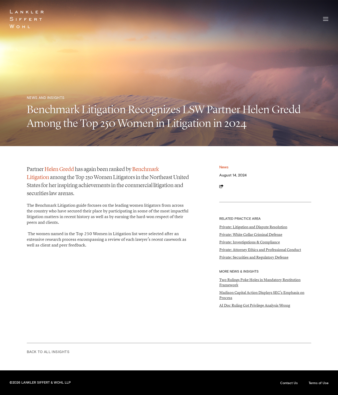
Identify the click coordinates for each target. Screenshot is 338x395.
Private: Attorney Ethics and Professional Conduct (260, 249)
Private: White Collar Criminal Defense (250, 234)
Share (221, 186)
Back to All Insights (48, 352)
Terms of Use (319, 383)
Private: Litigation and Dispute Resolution (253, 226)
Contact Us (289, 383)
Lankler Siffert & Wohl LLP (26, 19)
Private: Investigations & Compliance (249, 242)
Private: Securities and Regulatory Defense (253, 257)
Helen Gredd (59, 169)
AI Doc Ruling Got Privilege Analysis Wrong (254, 305)
